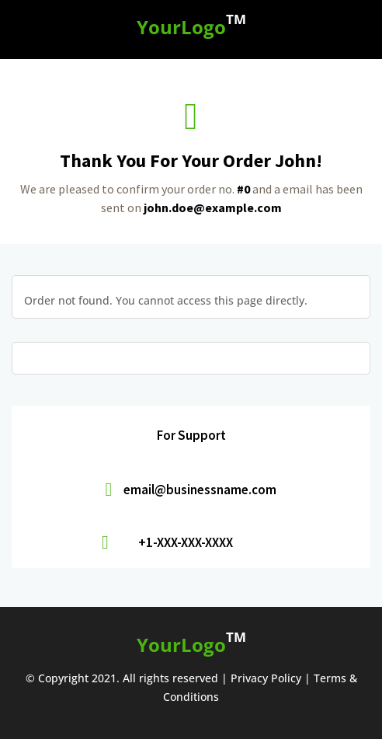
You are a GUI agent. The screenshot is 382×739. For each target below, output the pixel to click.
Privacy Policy (266, 678)
